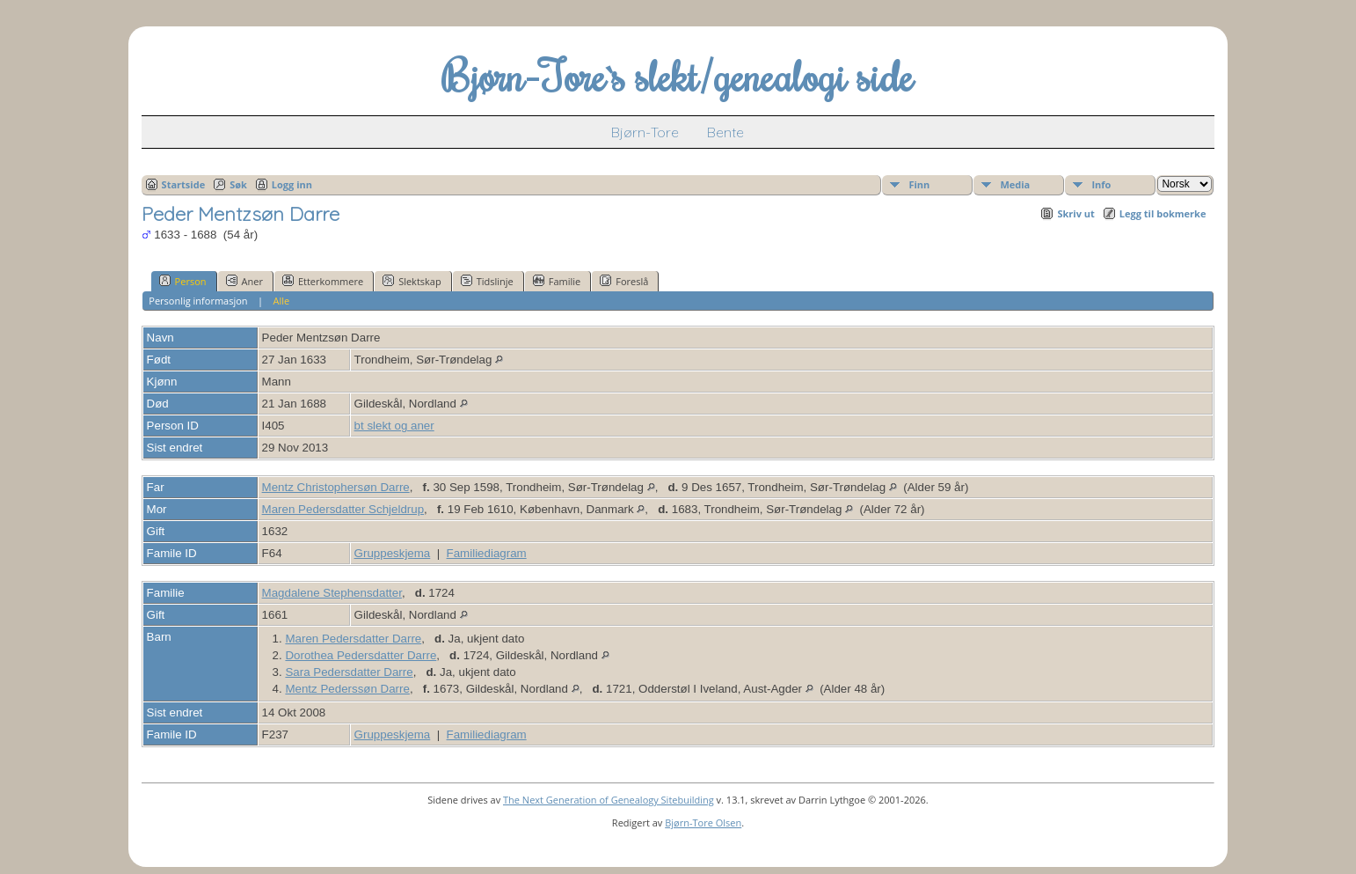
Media (1015, 184)
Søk (238, 184)
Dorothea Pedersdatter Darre (360, 655)
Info (1101, 184)
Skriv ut (1075, 213)
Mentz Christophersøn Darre (336, 487)
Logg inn (292, 184)
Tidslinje (487, 281)
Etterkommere (322, 281)
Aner (244, 281)
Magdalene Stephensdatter (332, 592)
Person (183, 281)
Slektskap (412, 281)
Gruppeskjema (392, 553)
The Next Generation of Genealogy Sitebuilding (608, 799)
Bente (725, 132)
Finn (919, 184)
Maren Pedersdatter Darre (353, 638)
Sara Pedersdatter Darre (348, 672)
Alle (281, 300)
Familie (556, 281)
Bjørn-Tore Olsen (703, 822)
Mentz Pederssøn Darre (347, 688)
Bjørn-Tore (645, 132)
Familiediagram (487, 553)
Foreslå (624, 281)
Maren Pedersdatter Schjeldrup (343, 509)
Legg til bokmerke (1163, 213)
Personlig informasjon (198, 300)
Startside (184, 184)
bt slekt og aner (394, 425)
